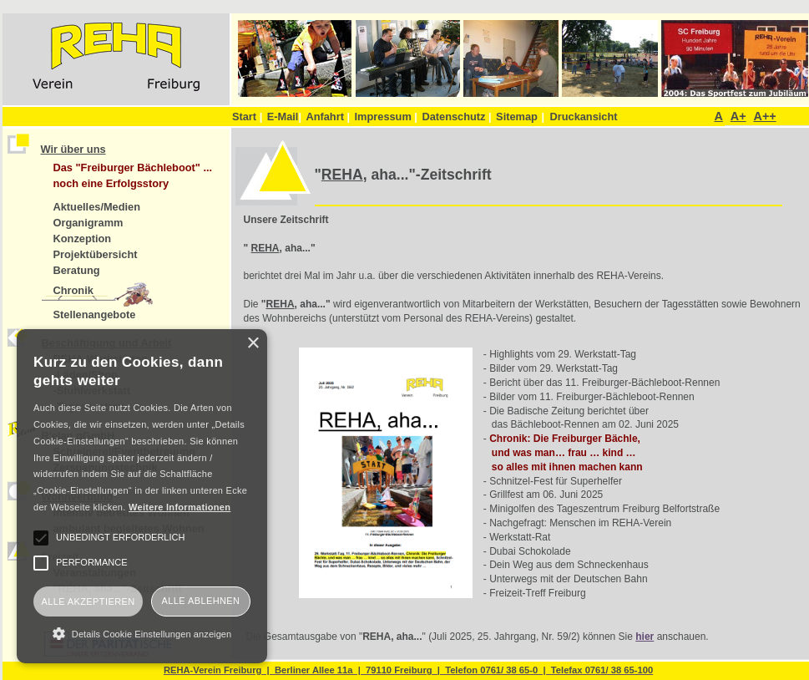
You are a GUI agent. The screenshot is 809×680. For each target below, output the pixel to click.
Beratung (76, 270)
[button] (141, 633)
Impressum (386, 116)
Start (247, 116)
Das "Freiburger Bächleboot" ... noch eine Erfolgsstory (133, 175)
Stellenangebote (94, 314)
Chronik (73, 290)
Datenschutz (456, 116)
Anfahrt (328, 116)
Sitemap (517, 116)
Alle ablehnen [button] (201, 601)
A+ (738, 116)
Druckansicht (583, 116)
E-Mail (284, 116)
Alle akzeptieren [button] (87, 601)
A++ (764, 116)
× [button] (252, 343)
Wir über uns (73, 149)
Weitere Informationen (179, 507)
